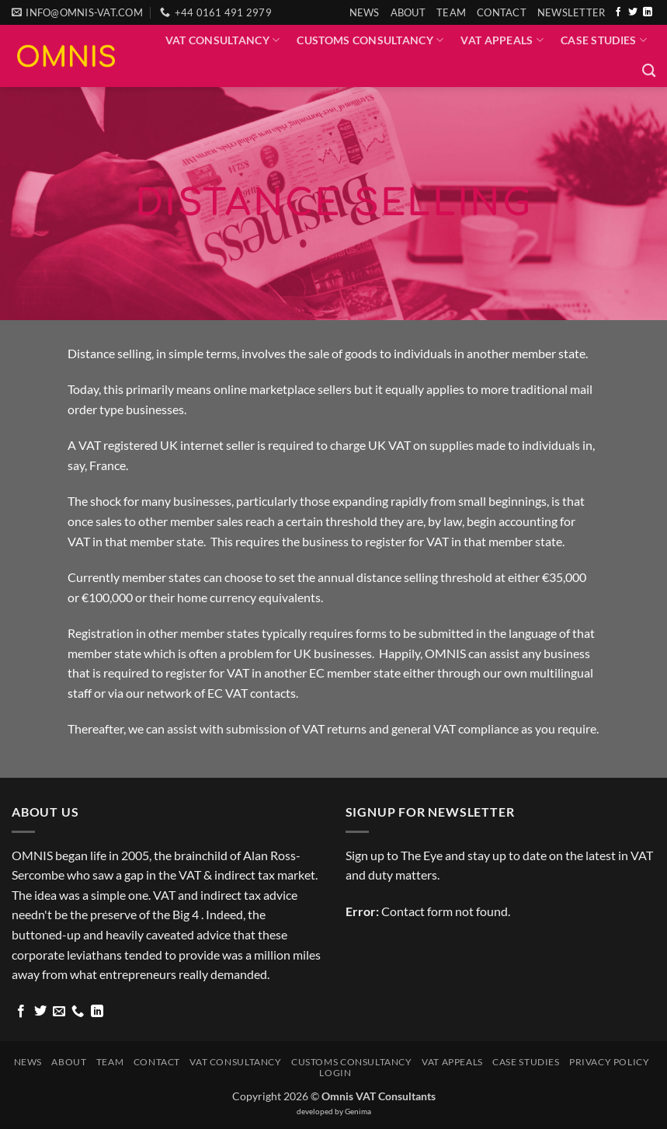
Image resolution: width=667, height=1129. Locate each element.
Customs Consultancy (370, 40)
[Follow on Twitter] (632, 12)
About (408, 12)
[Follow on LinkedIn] (647, 12)
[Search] (648, 71)
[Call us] (77, 1012)
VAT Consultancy (222, 40)
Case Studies (604, 40)
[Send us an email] (59, 1012)
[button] (571, 12)
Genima (358, 1111)
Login (335, 1072)
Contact (501, 12)
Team (451, 12)
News (364, 12)
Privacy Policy (609, 1062)
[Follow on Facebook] (618, 12)
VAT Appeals (502, 40)
